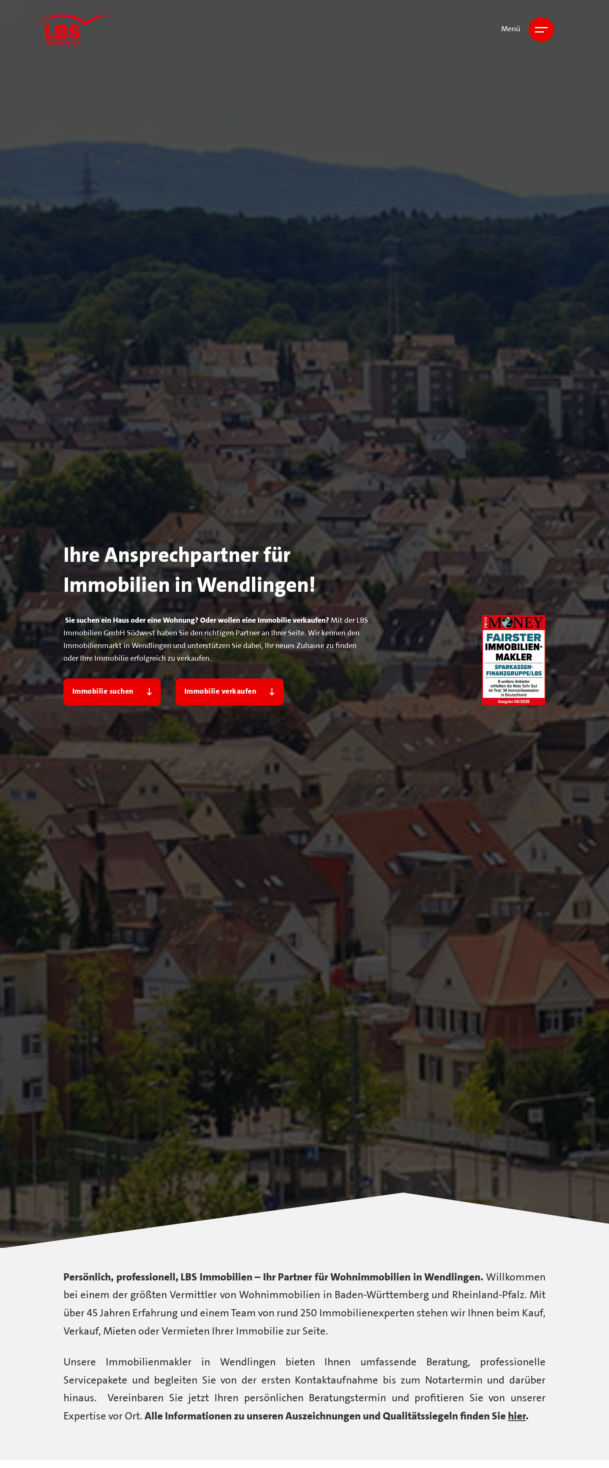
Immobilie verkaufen (229, 692)
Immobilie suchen (112, 692)
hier (517, 1416)
